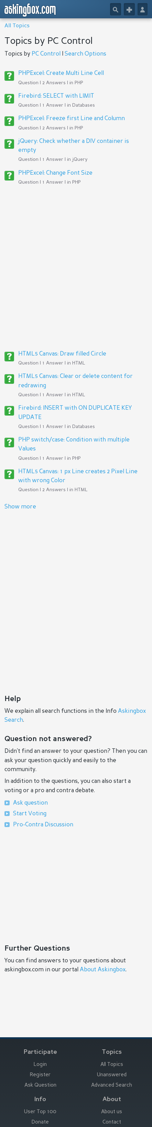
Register (40, 1075)
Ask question (30, 803)
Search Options (85, 54)
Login (40, 1064)
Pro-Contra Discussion (43, 825)
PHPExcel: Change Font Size (55, 173)
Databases (83, 105)
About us (111, 1112)
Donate (40, 1122)
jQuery (79, 159)
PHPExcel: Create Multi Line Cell (61, 73)
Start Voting (29, 814)
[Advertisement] (76, 267)
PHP (79, 82)
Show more (20, 507)
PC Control (46, 54)
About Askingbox (103, 970)
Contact (111, 1122)
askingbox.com (30, 10)
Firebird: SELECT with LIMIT (56, 96)
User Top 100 (40, 1112)
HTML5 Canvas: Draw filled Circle (62, 354)
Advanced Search (111, 1085)
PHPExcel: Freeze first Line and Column (71, 119)
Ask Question (40, 1085)
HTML (78, 363)
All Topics (17, 26)
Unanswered (112, 1075)
